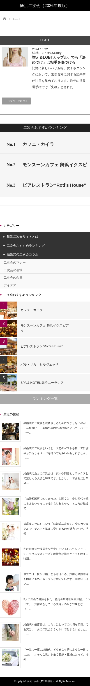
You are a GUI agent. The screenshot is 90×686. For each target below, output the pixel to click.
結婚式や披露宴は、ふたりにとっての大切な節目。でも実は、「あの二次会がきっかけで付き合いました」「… (55, 629)
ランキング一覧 (45, 398)
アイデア (10, 285)
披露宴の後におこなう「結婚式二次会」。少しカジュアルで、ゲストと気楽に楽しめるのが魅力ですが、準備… (55, 528)
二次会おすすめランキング (26, 245)
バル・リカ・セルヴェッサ (39, 364)
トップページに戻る (16, 101)
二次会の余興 (13, 277)
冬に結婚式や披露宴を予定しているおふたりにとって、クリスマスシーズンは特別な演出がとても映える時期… (55, 553)
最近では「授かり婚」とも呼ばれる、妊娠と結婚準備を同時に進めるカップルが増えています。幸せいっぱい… (55, 579)
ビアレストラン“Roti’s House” (41, 346)
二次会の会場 (13, 270)
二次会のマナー (15, 262)
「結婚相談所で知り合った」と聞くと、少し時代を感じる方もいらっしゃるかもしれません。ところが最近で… (55, 503)
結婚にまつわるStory (47, 53)
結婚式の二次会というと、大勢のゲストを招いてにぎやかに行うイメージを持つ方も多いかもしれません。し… (55, 453)
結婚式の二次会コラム (22, 254)
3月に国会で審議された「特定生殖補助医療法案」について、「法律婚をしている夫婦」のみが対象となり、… (56, 604)
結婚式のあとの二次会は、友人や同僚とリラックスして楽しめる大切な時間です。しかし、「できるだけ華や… (55, 478)
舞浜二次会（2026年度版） (41, 681)
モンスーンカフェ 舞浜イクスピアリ (45, 328)
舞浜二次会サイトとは (22, 236)
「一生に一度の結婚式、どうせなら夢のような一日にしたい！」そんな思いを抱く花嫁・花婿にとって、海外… (55, 654)
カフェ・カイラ (32, 310)
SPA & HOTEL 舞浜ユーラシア (42, 382)
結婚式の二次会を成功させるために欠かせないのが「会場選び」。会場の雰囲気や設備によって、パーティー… (55, 428)
